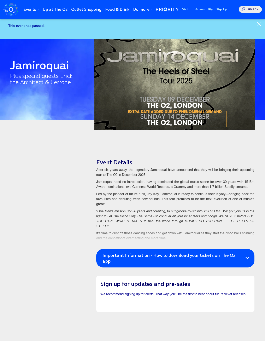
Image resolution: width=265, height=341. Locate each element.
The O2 (10, 9)
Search (252, 9)
